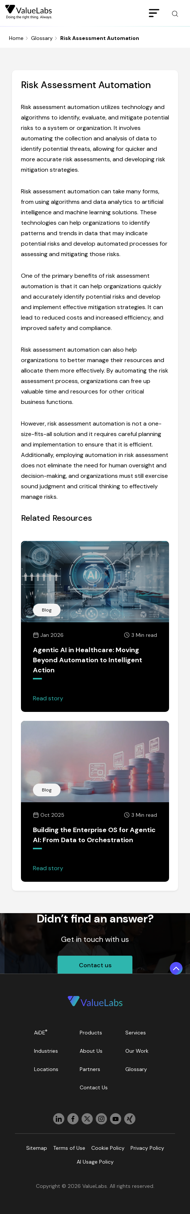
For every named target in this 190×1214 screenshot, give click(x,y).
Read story (48, 698)
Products (91, 1032)
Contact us (95, 965)
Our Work (136, 1051)
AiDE (41, 1032)
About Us (91, 1051)
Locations (46, 1069)
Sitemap (36, 1148)
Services (135, 1032)
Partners (90, 1069)
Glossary (42, 38)
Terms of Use (69, 1148)
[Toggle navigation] (154, 13)
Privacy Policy (147, 1148)
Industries (46, 1051)
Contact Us (94, 1087)
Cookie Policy (108, 1148)
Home (16, 38)
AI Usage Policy (95, 1161)
